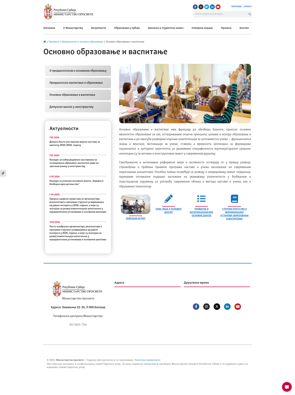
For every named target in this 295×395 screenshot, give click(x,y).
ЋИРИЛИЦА (236, 7)
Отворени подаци (202, 28)
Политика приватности (147, 360)
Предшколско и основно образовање (82, 42)
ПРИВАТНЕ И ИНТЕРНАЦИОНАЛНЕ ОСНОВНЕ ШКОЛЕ (201, 212)
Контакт (244, 28)
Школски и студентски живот (166, 28)
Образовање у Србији (127, 28)
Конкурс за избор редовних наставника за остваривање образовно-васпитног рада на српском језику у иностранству (74, 163)
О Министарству (73, 28)
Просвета (54, 42)
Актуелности (98, 28)
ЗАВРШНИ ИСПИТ (135, 219)
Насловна (49, 28)
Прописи (226, 28)
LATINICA (248, 7)
